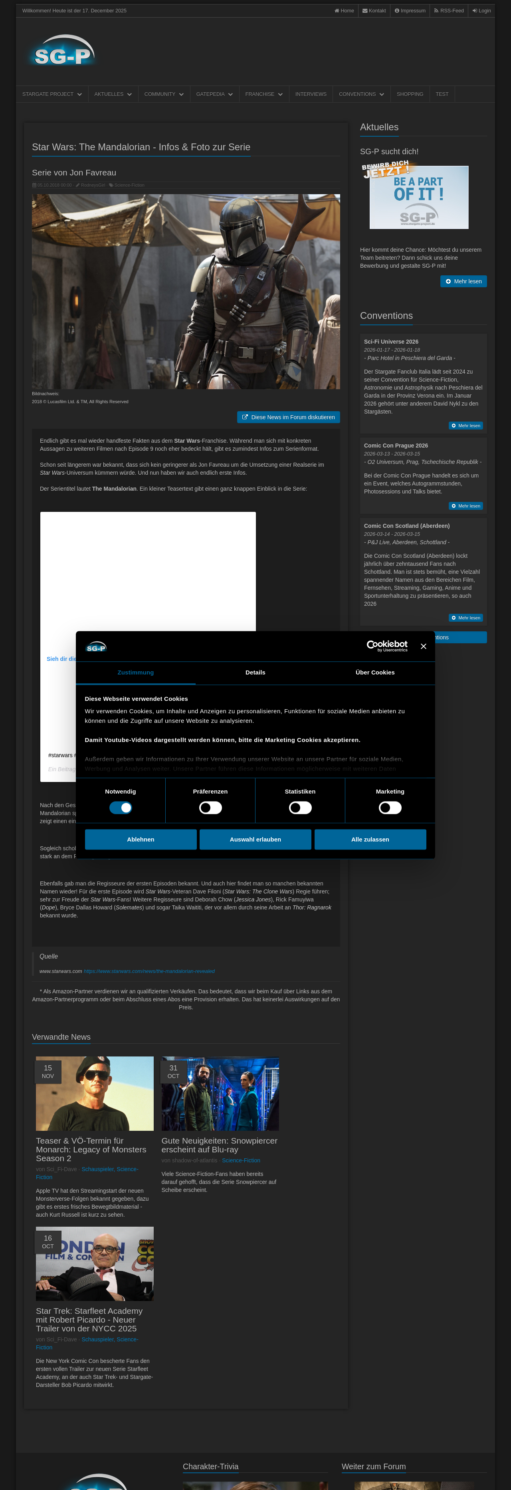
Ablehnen (140, 839)
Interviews (311, 94)
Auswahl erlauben (255, 839)
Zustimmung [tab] (136, 672)
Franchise (264, 94)
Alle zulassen (370, 839)
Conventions (361, 94)
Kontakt (56, 1474)
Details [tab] (255, 672)
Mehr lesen (464, 281)
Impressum (34, 1474)
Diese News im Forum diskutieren (288, 417)
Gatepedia (214, 94)
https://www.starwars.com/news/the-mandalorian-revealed (149, 971)
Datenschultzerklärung (90, 1474)
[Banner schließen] (423, 646)
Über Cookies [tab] (375, 672)
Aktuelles (113, 94)
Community (164, 94)
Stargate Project (52, 94)
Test (442, 94)
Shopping (410, 94)
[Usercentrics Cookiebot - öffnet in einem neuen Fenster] (373, 646)
